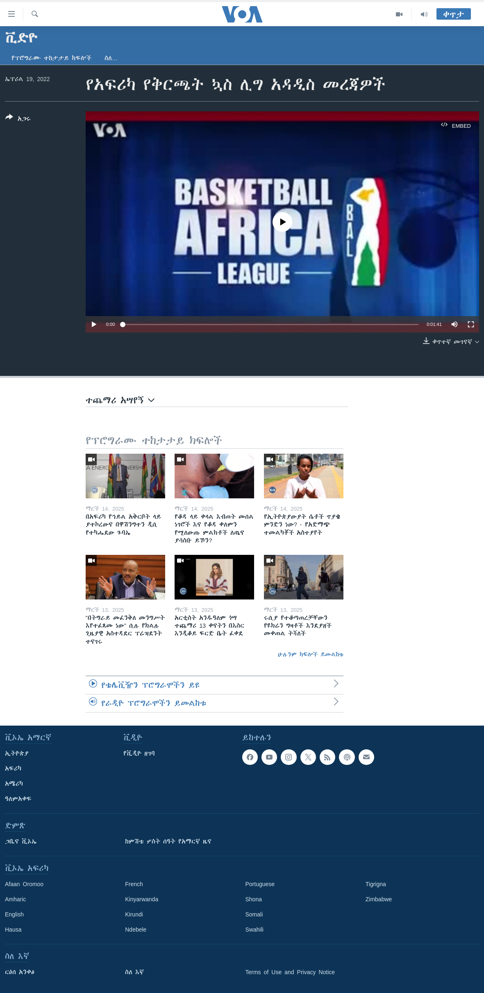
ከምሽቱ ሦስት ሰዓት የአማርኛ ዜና (168, 841)
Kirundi (134, 914)
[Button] (18, 119)
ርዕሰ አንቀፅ (19, 972)
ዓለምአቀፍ (18, 799)
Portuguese (260, 884)
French (134, 884)
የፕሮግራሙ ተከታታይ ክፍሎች (51, 58)
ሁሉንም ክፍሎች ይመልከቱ (310, 654)
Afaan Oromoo (24, 884)
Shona (253, 899)
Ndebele (135, 929)
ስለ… (111, 58)
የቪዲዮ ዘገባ (139, 753)
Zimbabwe (379, 899)
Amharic (15, 899)
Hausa (13, 929)
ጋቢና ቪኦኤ (20, 841)
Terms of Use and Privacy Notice (290, 972)
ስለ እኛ (134, 972)
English (14, 914)
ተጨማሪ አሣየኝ (120, 400)
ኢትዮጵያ (17, 753)
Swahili (254, 929)
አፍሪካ (13, 768)
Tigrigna (376, 884)
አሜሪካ (14, 783)
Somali (254, 914)
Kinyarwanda (141, 899)
